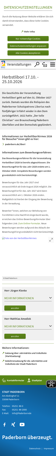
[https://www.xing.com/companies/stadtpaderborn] (13, 424)
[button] (28, 298)
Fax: (4, 409)
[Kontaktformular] (44, 64)
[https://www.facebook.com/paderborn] (4, 424)
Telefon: (6, 405)
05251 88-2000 (19, 409)
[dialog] (28, 30)
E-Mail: (5, 413)
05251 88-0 (17, 405)
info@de (21, 413)
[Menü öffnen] (52, 64)
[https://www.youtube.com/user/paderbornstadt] (22, 424)
